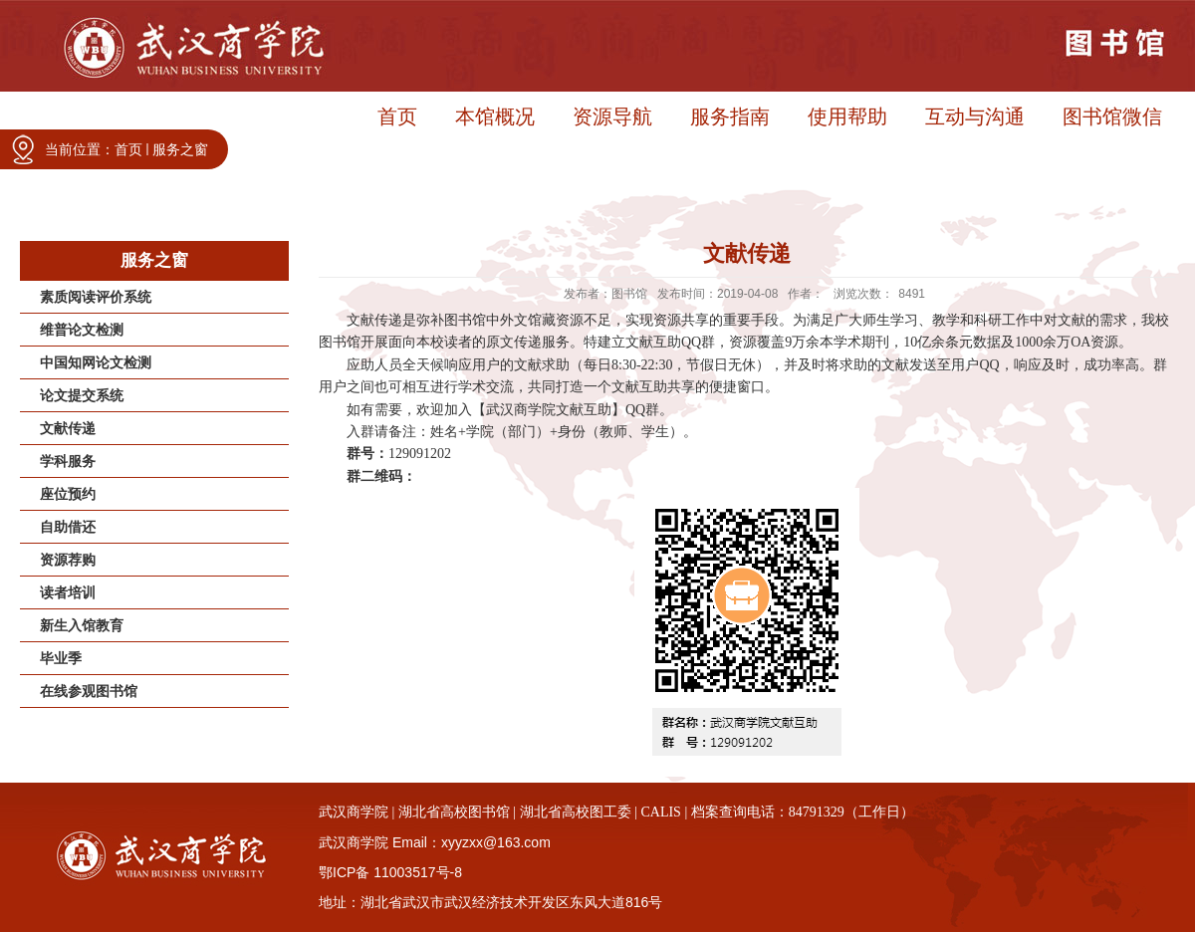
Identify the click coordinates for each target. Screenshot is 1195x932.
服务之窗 (180, 149)
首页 (128, 149)
